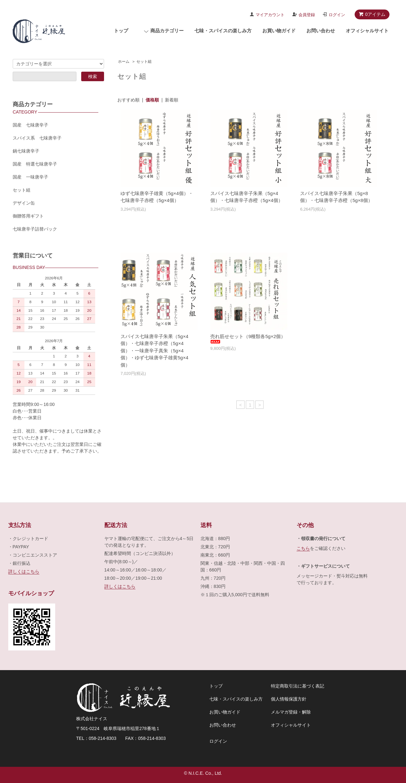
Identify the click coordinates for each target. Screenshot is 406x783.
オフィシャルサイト (367, 30)
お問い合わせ (320, 30)
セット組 (144, 61)
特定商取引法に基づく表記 (297, 685)
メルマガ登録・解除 (291, 711)
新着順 (171, 99)
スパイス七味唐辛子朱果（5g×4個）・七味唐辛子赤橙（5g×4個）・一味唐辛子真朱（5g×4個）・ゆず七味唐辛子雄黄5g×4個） (154, 351)
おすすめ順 (128, 99)
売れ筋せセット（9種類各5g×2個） (247, 339)
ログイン (337, 14)
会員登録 (306, 14)
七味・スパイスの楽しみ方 (223, 30)
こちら (303, 548)
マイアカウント (270, 14)
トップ (121, 30)
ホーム (123, 61)
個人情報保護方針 (288, 698)
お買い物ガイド (279, 30)
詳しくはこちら (23, 571)
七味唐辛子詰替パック (35, 229)
